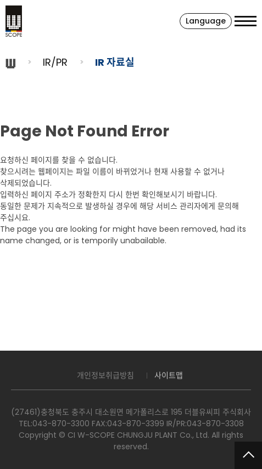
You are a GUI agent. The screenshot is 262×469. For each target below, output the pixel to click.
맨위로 (248, 455)
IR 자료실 (115, 62)
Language (206, 20)
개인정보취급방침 (105, 375)
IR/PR (55, 62)
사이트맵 (168, 375)
